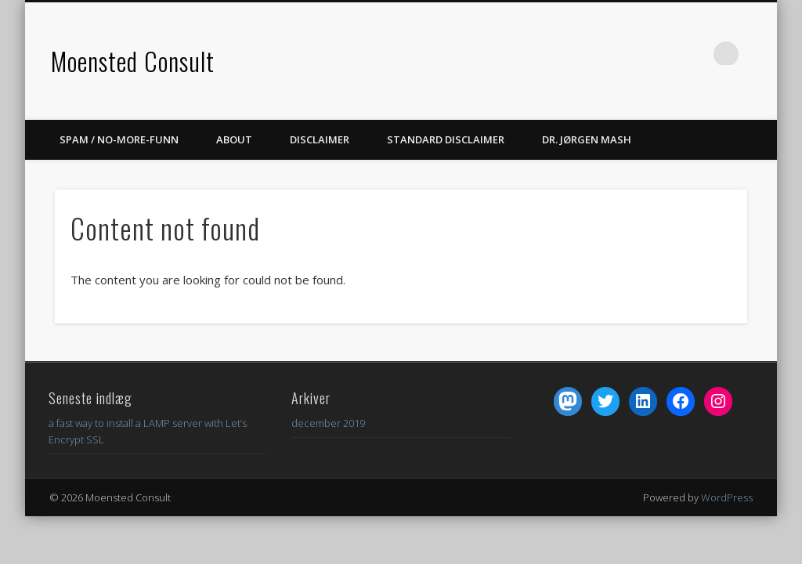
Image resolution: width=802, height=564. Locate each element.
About (234, 139)
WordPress (727, 497)
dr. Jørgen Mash (586, 139)
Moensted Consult (133, 60)
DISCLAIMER (319, 139)
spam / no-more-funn (119, 139)
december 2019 (328, 423)
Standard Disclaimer (445, 139)
